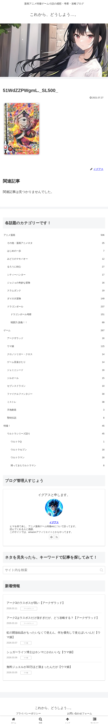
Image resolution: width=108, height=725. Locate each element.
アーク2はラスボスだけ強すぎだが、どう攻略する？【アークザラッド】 (53, 617)
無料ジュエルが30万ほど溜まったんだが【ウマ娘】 (39, 666)
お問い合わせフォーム (79, 713)
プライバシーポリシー (28, 713)
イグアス (54, 522)
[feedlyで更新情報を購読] (51, 537)
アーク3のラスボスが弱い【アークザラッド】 (36, 602)
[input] (54, 570)
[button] (101, 570)
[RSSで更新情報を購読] (56, 537)
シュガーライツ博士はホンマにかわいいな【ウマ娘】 (41, 652)
